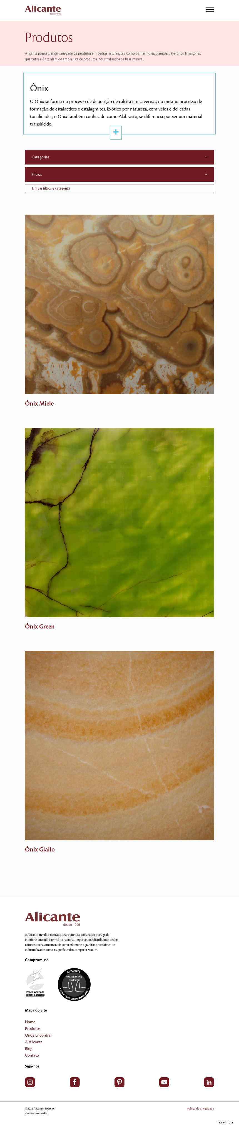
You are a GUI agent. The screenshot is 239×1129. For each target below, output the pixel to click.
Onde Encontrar (38, 1035)
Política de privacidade (200, 1108)
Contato (32, 1055)
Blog (28, 1049)
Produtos (32, 1029)
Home (30, 1022)
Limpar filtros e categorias (51, 188)
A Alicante (34, 1042)
